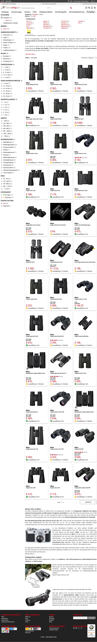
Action (29, 21)
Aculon (29, 24)
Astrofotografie (60, 12)
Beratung (51, 618)
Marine (46, 21)
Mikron (46, 23)
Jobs (26, 618)
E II (28, 26)
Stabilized (65, 28)
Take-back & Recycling (7, 622)
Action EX (30, 23)
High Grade (30, 28)
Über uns (27, 617)
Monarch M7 (47, 26)
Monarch (46, 24)
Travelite (81, 21)
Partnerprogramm (54, 628)
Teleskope (5, 12)
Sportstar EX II (66, 26)
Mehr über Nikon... (31, 54)
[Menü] (94, 625)
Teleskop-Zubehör (45, 12)
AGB (2, 617)
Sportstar (64, 23)
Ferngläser (91, 12)
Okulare (27, 12)
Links (26, 622)
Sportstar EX (65, 24)
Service (51, 617)
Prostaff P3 (47, 28)
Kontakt (51, 620)
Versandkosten (29, 631)
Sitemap (27, 620)
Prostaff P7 (65, 21)
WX (80, 23)
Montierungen (16, 12)
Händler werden (53, 630)
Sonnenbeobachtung (76, 12)
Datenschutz (4, 620)
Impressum (4, 618)
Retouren (27, 632)
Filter (35, 12)
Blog (50, 622)
